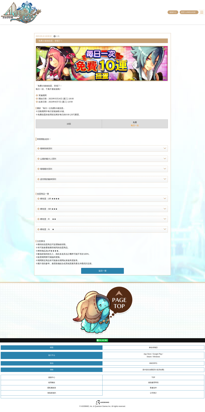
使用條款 (51, 382)
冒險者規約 (51, 393)
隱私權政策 (51, 388)
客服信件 (153, 388)
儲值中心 (173, 12)
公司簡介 (153, 393)
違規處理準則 (153, 382)
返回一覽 (102, 271)
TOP (153, 377)
